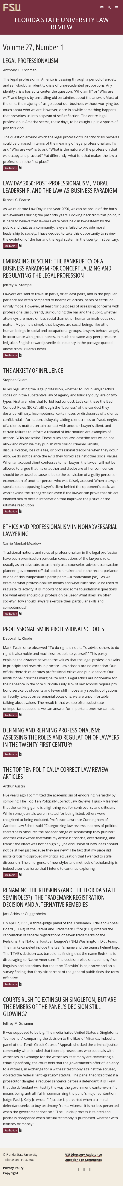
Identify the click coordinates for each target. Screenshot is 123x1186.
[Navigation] (116, 7)
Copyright (10, 1173)
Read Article (11, 168)
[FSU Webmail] (102, 7)
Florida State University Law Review (62, 23)
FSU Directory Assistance (83, 1154)
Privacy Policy (13, 1168)
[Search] (109, 7)
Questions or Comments (83, 1160)
